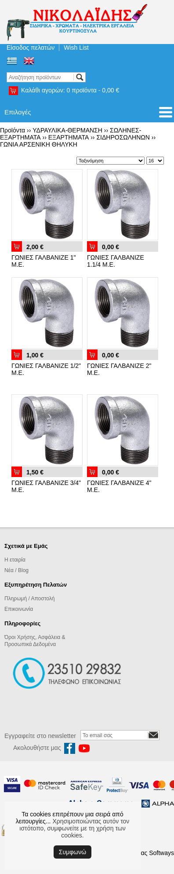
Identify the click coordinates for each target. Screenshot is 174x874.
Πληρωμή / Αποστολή (29, 598)
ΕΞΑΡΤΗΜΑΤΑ (68, 137)
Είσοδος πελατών (30, 47)
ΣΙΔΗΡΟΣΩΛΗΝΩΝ (123, 137)
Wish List (76, 47)
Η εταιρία (14, 560)
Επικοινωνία (18, 609)
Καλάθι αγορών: (70, 90)
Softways (161, 852)
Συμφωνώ (72, 852)
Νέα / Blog (16, 570)
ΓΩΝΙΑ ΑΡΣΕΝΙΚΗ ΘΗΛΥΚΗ (38, 144)
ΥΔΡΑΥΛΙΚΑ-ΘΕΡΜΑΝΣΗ (67, 130)
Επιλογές (17, 112)
